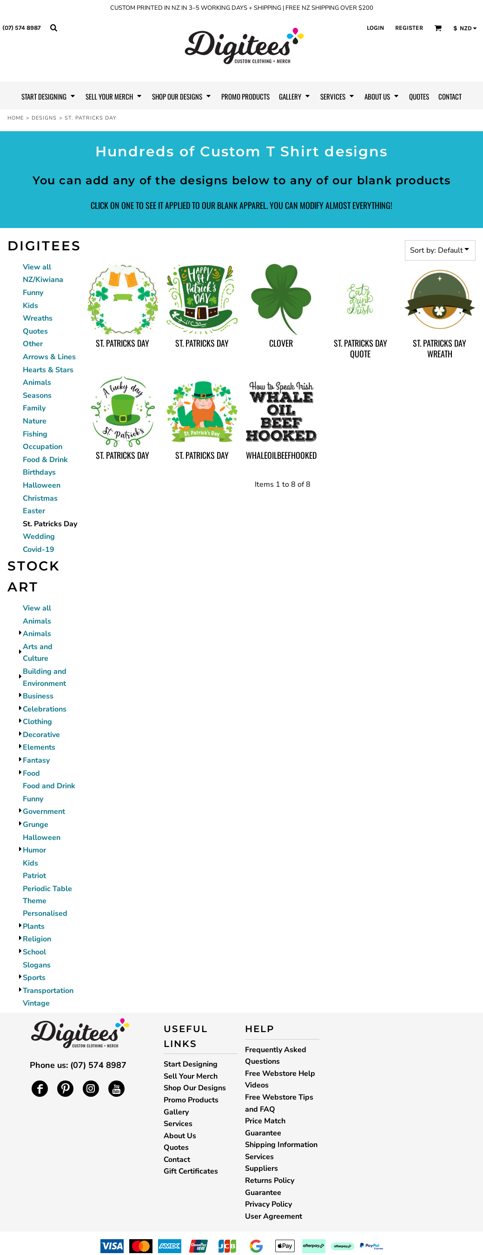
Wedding (39, 536)
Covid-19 (38, 549)
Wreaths (38, 318)
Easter (34, 511)
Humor (34, 850)
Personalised (45, 913)
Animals (37, 382)
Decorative (41, 735)
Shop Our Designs (195, 1088)
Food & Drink (45, 460)
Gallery (176, 1112)
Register (409, 27)
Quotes (35, 331)
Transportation (48, 991)
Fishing (35, 434)
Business (38, 696)
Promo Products (191, 1100)
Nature (34, 421)
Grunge (35, 824)
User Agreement (273, 1216)
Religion (37, 939)
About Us (180, 1136)
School (34, 952)
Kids (30, 306)
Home (15, 117)
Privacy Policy (268, 1204)
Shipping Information (281, 1145)
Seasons (37, 395)
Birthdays (39, 472)
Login (375, 27)
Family (34, 408)
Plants (34, 926)
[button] (53, 27)
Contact (177, 1159)
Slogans (37, 965)
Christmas (40, 498)
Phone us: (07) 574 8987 (78, 1065)
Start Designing (191, 1064)
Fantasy (36, 760)
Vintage (36, 1003)
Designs (44, 117)
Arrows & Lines (49, 357)
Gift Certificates (191, 1171)
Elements (39, 747)
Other (33, 344)
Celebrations (44, 709)
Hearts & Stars (48, 370)
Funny (33, 293)
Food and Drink (49, 786)
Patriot (34, 876)
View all (37, 267)
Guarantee (263, 1193)
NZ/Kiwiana (43, 280)
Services (178, 1124)
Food (31, 773)
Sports (34, 978)
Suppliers (261, 1168)
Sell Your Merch (191, 1076)
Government (44, 811)
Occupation (42, 447)
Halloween (41, 485)
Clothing (37, 722)
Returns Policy (269, 1180)
